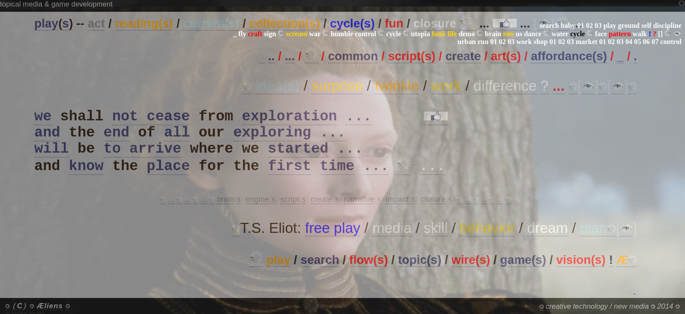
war (314, 34)
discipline (667, 25)
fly (242, 34)
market (587, 41)
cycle (393, 34)
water (559, 34)
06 (646, 41)
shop (541, 41)
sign (270, 34)
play (609, 25)
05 (637, 41)
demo (467, 34)
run (482, 41)
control (365, 34)
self (646, 25)
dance (532, 34)
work (524, 41)
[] (660, 34)
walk (640, 34)
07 (654, 41)
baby (567, 25)
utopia (420, 34)
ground (629, 25)
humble (342, 34)
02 (589, 25)
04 (628, 41)
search (549, 25)
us (518, 34)
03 (598, 25)
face (601, 34)
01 (580, 25)
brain (493, 34)
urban (466, 41)
